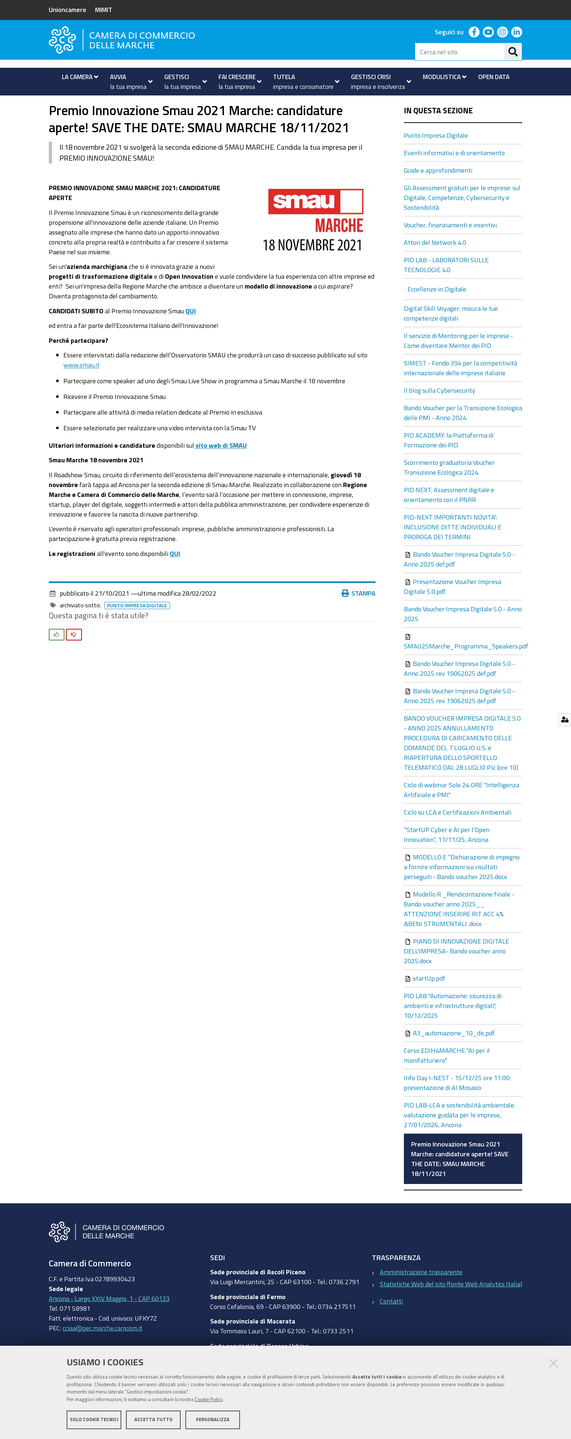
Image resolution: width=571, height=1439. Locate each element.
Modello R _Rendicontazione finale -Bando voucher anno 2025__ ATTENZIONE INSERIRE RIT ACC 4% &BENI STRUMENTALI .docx (459, 929)
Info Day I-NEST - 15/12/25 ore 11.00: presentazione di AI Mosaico (457, 1103)
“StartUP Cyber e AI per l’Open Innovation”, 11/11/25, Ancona (446, 855)
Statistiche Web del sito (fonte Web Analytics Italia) (451, 1304)
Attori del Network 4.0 (435, 263)
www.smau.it (81, 385)
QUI (190, 331)
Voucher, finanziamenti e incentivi (450, 245)
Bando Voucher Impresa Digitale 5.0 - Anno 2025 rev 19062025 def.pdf (459, 689)
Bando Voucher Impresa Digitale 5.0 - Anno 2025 (463, 634)
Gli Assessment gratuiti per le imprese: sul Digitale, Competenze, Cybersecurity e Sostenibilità (462, 218)
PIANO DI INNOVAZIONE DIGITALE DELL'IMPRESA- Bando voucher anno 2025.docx (456, 971)
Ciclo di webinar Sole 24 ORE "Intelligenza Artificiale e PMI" (461, 810)
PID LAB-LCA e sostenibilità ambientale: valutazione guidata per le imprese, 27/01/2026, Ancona (459, 1135)
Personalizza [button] (212, 1420)
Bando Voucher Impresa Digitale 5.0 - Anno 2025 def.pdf (459, 580)
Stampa (359, 614)
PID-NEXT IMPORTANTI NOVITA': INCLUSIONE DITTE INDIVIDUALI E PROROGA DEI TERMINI (452, 547)
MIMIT (103, 9)
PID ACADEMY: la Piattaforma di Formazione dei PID (448, 460)
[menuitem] (77, 77)
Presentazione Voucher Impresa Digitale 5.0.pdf (452, 607)
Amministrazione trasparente (421, 1292)
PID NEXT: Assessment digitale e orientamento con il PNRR (449, 515)
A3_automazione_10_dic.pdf (450, 1053)
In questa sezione (438, 131)
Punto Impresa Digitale (174, 103)
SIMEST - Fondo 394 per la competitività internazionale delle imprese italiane (460, 388)
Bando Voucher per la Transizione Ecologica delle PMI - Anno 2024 (463, 433)
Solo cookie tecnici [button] (94, 1420)
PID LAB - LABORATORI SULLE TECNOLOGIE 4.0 (446, 285)
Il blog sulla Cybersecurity (439, 411)
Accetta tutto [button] (153, 1420)
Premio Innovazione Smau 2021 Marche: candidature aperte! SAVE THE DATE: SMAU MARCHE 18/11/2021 (460, 1179)
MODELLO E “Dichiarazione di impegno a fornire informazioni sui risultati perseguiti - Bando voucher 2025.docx (462, 887)
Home (53, 103)
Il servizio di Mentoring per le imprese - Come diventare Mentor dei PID (458, 361)
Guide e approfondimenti (438, 191)
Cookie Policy (208, 1399)
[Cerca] (513, 52)
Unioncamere (67, 9)
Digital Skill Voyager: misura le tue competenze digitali (451, 334)
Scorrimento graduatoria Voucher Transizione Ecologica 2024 (449, 488)
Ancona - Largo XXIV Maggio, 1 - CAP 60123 (109, 1319)
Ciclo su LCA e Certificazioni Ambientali (457, 833)
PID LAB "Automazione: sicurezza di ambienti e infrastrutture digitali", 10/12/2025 (452, 1026)
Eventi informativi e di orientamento (454, 173)
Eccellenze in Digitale (436, 309)
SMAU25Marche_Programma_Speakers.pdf (463, 662)
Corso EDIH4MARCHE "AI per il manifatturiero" (447, 1076)
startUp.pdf (425, 999)
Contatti (391, 1321)
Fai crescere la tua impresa (98, 103)
